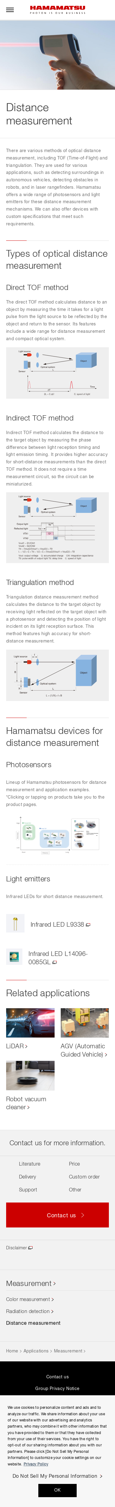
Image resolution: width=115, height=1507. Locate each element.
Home (12, 1351)
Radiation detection (28, 1311)
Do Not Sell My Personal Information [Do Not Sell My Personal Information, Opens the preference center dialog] (55, 1476)
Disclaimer (16, 1248)
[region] (57, 1451)
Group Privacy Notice (57, 1389)
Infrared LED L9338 (57, 925)
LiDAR (15, 1046)
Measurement (29, 1283)
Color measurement (28, 1299)
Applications (36, 1351)
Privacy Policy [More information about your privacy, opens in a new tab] (36, 1464)
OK (57, 1490)
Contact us (57, 1377)
